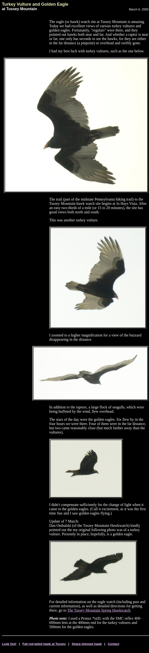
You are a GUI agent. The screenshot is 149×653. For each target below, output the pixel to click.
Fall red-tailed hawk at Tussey (44, 644)
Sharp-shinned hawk (87, 644)
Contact (113, 644)
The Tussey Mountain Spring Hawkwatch (98, 610)
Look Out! (9, 644)
